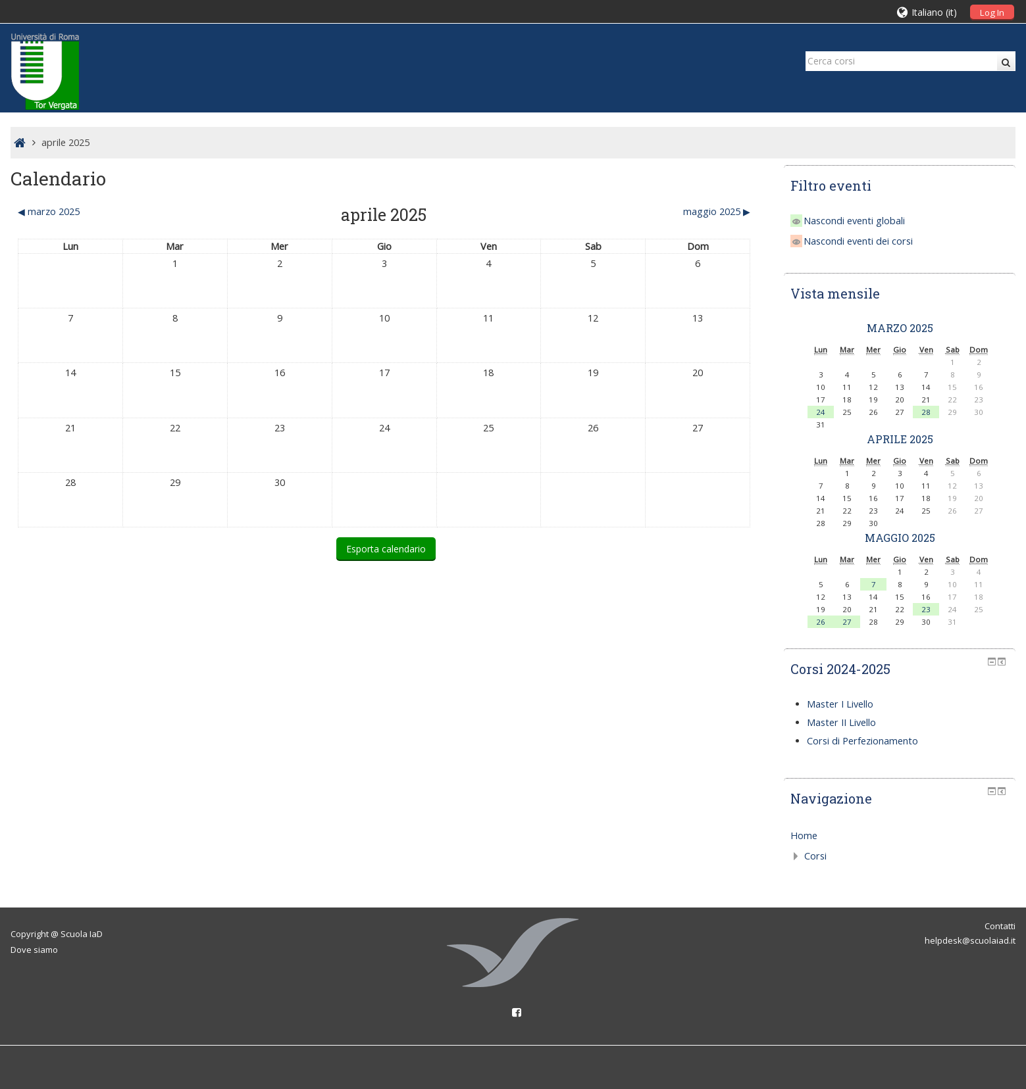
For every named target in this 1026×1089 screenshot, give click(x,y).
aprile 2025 (65, 142)
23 (926, 609)
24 (820, 412)
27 (847, 622)
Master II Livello (841, 722)
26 (820, 622)
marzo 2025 (900, 328)
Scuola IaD (82, 934)
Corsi (815, 856)
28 (926, 412)
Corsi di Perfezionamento (862, 741)
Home (803, 835)
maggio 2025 (900, 537)
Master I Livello (840, 704)
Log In (992, 12)
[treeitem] (900, 836)
